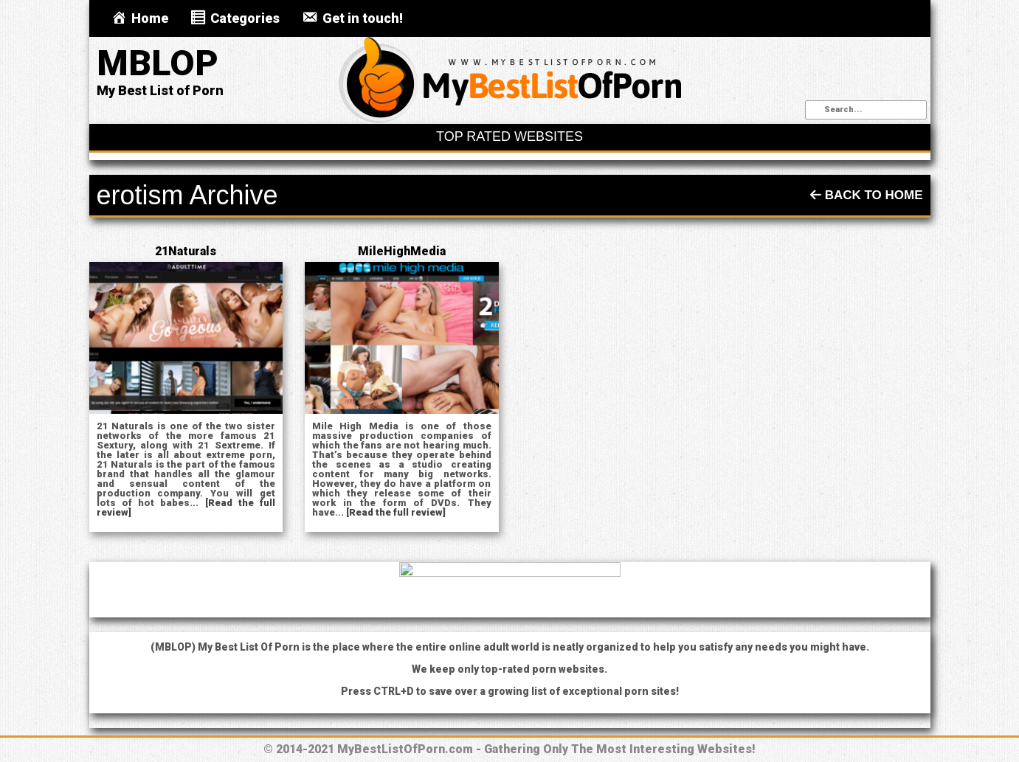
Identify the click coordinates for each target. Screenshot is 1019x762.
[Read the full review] (396, 512)
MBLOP (157, 63)
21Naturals (185, 251)
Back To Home (866, 195)
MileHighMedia (402, 251)
